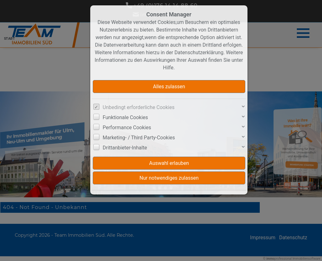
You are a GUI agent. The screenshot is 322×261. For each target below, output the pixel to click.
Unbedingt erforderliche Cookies (139, 107)
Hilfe (168, 68)
